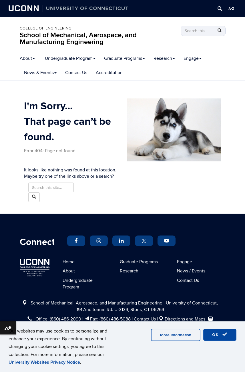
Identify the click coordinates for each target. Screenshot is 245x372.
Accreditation (109, 73)
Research (164, 58)
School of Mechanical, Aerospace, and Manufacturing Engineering (78, 38)
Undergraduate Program (70, 58)
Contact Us (76, 73)
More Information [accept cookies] (175, 335)
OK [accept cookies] (220, 334)
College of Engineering (45, 28)
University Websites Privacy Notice (44, 362)
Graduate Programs (124, 58)
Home (69, 262)
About (27, 58)
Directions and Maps (185, 319)
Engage (193, 58)
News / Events (191, 271)
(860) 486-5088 (115, 319)
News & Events (40, 73)
